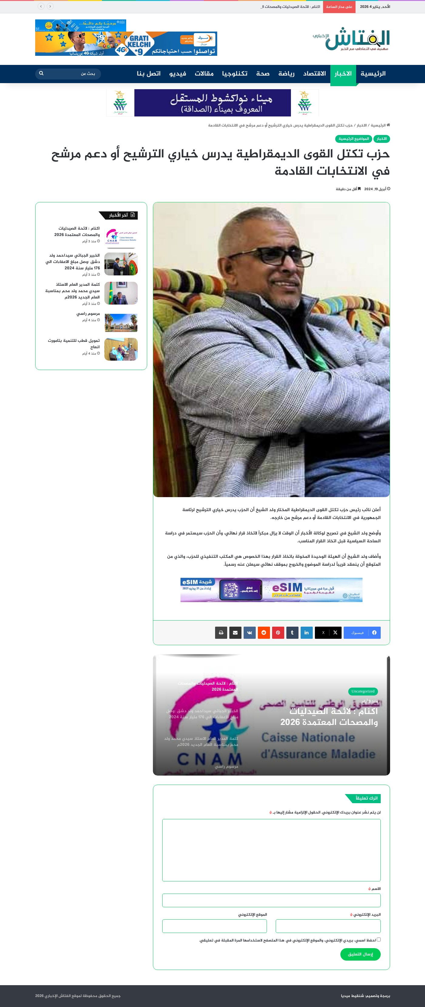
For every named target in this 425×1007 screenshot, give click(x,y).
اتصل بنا (149, 74)
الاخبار (343, 74)
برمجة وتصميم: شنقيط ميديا (365, 996)
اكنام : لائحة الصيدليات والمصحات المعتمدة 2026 (280, 7)
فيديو (177, 74)
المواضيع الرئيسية (354, 139)
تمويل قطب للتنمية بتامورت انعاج (74, 344)
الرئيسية (373, 74)
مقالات (204, 74)
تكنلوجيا (235, 74)
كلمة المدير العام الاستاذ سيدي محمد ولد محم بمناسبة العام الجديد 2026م (72, 291)
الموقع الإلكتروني (252, 914)
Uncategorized (363, 691)
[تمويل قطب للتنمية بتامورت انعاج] (121, 349)
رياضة (286, 74)
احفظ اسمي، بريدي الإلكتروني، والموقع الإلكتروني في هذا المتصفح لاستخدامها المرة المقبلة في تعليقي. (287, 940)
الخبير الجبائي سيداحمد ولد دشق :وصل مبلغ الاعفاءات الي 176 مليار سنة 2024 (73, 262)
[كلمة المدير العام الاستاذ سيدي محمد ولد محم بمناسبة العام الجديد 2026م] (121, 293)
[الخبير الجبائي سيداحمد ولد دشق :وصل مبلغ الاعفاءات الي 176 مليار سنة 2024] (121, 264)
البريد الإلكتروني (365, 914)
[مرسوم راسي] (121, 322)
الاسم (374, 889)
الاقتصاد (314, 74)
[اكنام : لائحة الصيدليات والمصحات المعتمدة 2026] (121, 237)
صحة (263, 74)
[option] (271, 715)
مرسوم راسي (88, 313)
